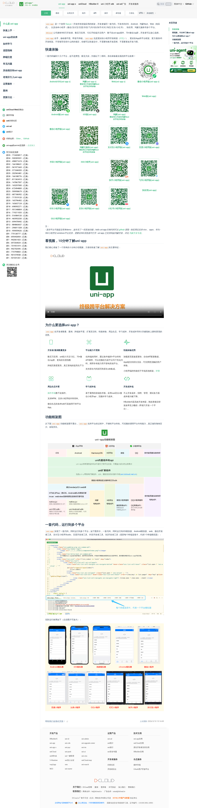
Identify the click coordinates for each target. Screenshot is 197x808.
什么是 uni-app (10, 24)
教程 (57, 13)
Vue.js (69, 24)
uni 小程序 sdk (107, 4)
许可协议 (112, 787)
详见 (123, 38)
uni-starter (68, 769)
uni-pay (67, 747)
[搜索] (164, 4)
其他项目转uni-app (12, 70)
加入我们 (121, 787)
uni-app (61, 4)
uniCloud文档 (139, 743)
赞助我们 (131, 787)
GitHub (189, 4)
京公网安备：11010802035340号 (91, 803)
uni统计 (110, 743)
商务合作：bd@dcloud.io (92, 791)
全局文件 (70, 13)
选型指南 (7, 50)
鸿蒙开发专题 (135, 233)
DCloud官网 (87, 787)
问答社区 (111, 765)
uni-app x (72, 4)
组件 (84, 13)
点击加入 (31, 145)
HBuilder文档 (139, 752)
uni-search (85, 764)
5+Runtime (54, 760)
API (95, 13)
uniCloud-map (87, 760)
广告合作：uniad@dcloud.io (114, 791)
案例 (5, 90)
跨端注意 (7, 57)
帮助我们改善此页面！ (55, 721)
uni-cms (84, 756)
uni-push (68, 752)
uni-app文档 (138, 739)
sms (66, 764)
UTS (142, 13)
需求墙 (103, 787)
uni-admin (85, 739)
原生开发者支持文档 (141, 747)
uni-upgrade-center (88, 743)
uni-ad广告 (121, 4)
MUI (51, 769)
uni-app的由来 (10, 37)
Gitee (18, 138)
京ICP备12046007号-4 (63, 803)
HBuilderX (53, 739)
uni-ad (110, 739)
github (122, 229)
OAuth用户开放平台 (141, 769)
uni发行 (110, 747)
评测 (158, 371)
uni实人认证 (69, 760)
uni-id (67, 739)
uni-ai (84, 752)
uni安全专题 (112, 752)
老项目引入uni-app (12, 77)
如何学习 (7, 44)
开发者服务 (134, 4)
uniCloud (82, 4)
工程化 (131, 13)
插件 (106, 13)
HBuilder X (93, 4)
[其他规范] (151, 13)
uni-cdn (67, 743)
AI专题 (118, 13)
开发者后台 (112, 769)
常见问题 (7, 64)
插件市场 (52, 393)
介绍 (46, 13)
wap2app (53, 764)
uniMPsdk (53, 756)
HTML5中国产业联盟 (121, 798)
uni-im (84, 747)
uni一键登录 (69, 756)
